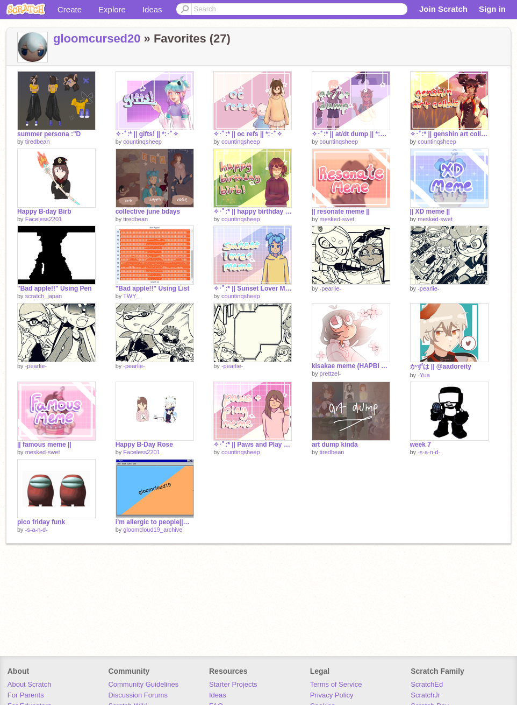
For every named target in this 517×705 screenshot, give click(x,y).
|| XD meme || (430, 211)
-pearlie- (330, 288)
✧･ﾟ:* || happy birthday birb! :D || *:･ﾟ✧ (252, 211)
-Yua (424, 375)
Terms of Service (336, 684)
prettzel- (330, 373)
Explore (112, 9)
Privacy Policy (332, 695)
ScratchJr (425, 695)
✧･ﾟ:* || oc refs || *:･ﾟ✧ (247, 134)
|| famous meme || (44, 444)
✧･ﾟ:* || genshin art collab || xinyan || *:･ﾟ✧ (449, 134)
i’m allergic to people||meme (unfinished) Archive (155, 522)
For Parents (26, 695)
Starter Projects (233, 684)
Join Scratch (443, 8)
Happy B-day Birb (44, 211)
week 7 (420, 444)
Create (70, 9)
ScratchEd (427, 684)
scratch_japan (43, 296)
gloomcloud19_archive (152, 529)
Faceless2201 (43, 219)
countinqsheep (142, 141)
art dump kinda (335, 444)
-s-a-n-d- (429, 452)
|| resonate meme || (341, 211)
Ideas (152, 9)
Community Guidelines (143, 684)
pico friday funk (41, 522)
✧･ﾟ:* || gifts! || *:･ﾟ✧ (147, 134)
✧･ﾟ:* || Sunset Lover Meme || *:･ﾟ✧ (252, 288)
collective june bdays (148, 211)
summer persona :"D (49, 134)
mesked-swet (337, 219)
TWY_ (131, 296)
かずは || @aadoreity (440, 366)
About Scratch (30, 684)
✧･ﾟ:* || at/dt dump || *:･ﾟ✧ (351, 134)
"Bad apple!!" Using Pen (54, 288)
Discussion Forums (138, 695)
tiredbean (37, 141)
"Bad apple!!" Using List (153, 288)
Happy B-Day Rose (144, 444)
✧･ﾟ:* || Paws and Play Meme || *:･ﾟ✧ (252, 444)
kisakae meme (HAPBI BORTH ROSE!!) (351, 366)
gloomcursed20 (97, 38)
